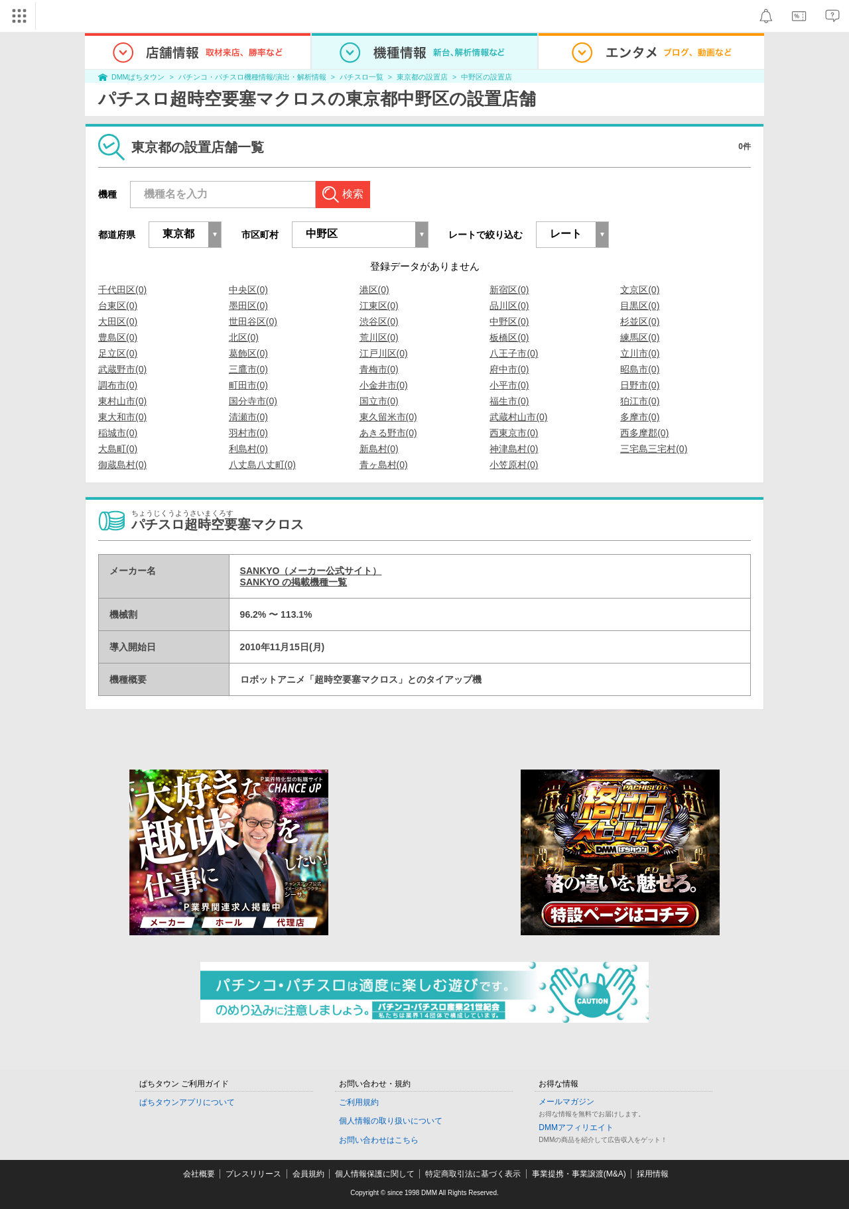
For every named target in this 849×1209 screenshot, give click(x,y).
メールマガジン (566, 1101)
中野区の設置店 (486, 77)
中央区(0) (248, 289)
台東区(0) (117, 305)
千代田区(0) (122, 289)
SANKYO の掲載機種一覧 (294, 582)
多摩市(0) (639, 417)
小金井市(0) (383, 385)
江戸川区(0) (383, 353)
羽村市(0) (248, 432)
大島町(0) (117, 448)
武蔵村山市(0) (518, 417)
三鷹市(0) (248, 369)
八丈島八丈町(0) (262, 464)
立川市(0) (639, 353)
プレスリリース (253, 1174)
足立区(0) (117, 353)
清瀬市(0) (248, 417)
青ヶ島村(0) (383, 464)
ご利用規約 (359, 1102)
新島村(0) (379, 448)
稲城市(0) (117, 432)
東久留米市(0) (388, 417)
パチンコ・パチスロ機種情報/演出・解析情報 (252, 77)
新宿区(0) (509, 289)
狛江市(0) (639, 401)
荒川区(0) (379, 337)
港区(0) (374, 289)
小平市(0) (509, 385)
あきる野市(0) (388, 432)
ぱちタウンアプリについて (187, 1102)
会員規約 (308, 1174)
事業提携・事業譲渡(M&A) (579, 1174)
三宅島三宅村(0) (653, 448)
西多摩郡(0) (644, 432)
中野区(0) (509, 321)
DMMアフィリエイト (576, 1127)
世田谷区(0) (253, 321)
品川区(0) (509, 305)
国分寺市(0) (253, 401)
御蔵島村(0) (122, 464)
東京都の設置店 (422, 77)
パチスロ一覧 (361, 77)
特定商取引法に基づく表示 (473, 1174)
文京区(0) (639, 289)
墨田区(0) (248, 305)
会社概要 (199, 1174)
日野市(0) (639, 385)
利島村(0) (248, 448)
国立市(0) (379, 401)
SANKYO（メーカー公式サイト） (311, 570)
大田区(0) (117, 321)
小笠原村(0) (514, 464)
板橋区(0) (509, 337)
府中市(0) (509, 369)
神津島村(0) (514, 448)
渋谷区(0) (379, 321)
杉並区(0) (639, 321)
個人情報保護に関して (375, 1174)
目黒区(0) (639, 305)
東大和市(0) (122, 417)
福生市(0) (509, 401)
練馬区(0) (639, 337)
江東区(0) (379, 305)
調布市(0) (117, 385)
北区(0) (244, 337)
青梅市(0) (379, 369)
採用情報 (653, 1174)
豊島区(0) (117, 337)
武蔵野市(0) (122, 369)
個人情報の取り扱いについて (390, 1120)
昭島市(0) (639, 369)
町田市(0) (248, 385)
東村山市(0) (122, 401)
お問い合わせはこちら (379, 1140)
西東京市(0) (514, 432)
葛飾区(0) (248, 353)
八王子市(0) (514, 353)
